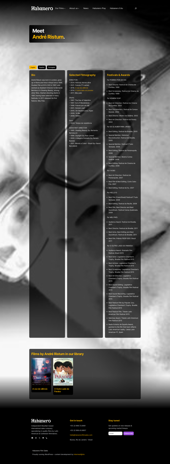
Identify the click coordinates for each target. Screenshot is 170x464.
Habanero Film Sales (40, 451)
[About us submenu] (78, 8)
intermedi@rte (79, 454)
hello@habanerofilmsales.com (81, 435)
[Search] (135, 8)
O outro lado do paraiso (84, 90)
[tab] (33, 67)
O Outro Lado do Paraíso (61, 390)
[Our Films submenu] (64, 8)
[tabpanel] (85, 206)
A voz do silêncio (81, 88)
